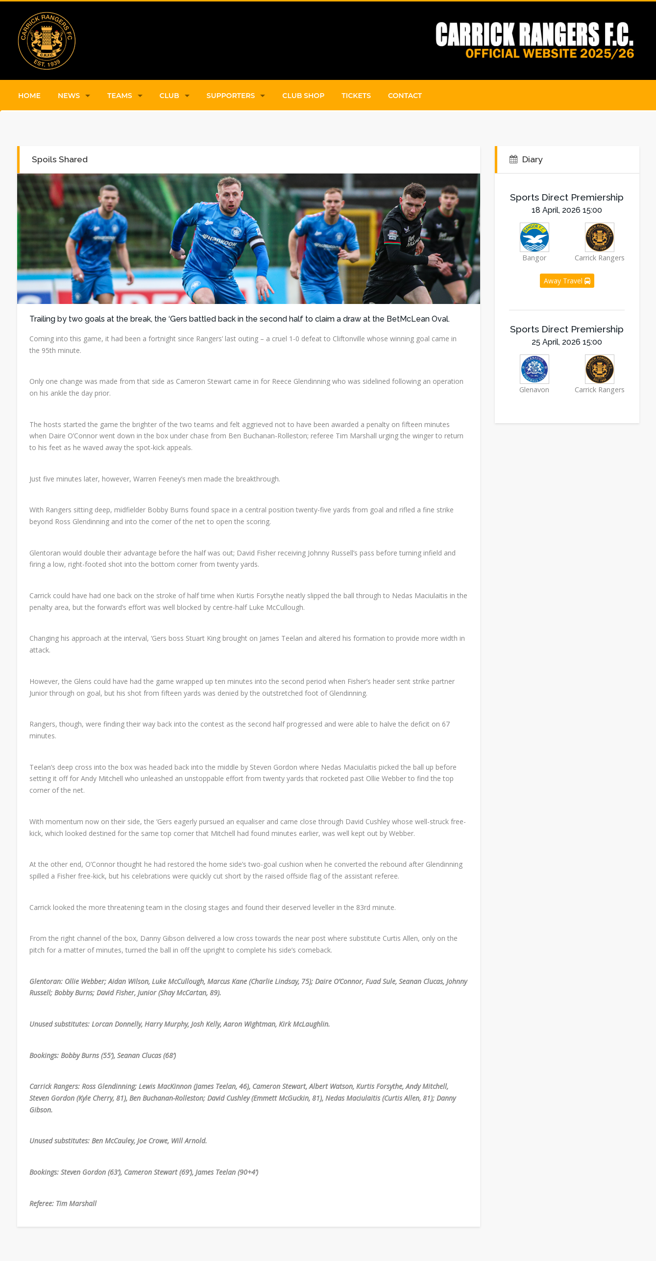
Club (169, 95)
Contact (405, 95)
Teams (119, 95)
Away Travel (567, 280)
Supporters (231, 95)
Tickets (356, 95)
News (69, 95)
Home (29, 95)
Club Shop (303, 95)
